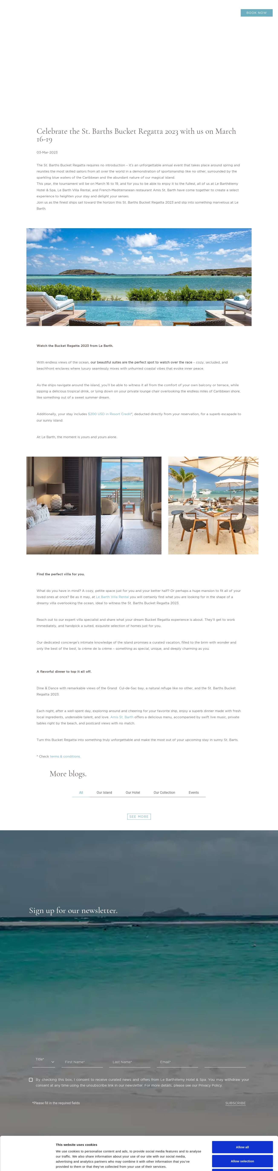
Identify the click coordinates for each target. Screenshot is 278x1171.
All (81, 793)
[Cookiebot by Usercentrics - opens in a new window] (27, 1163)
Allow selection (242, 1129)
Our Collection (164, 793)
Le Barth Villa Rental (112, 597)
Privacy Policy (210, 1085)
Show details (223, 1162)
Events (194, 793)
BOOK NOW (256, 12)
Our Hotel (133, 793)
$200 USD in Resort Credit (109, 414)
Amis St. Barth (121, 717)
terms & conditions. (65, 756)
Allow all (242, 1115)
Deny (242, 1143)
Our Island (104, 793)
